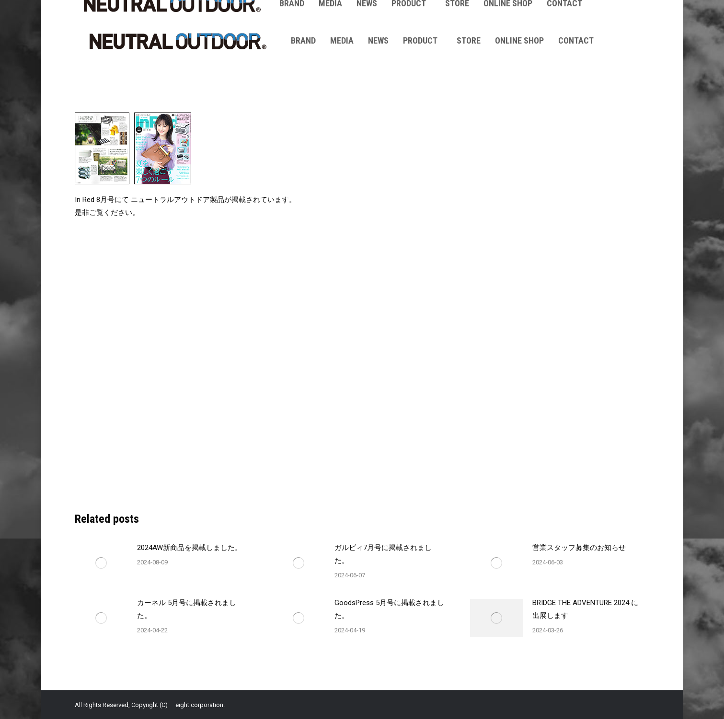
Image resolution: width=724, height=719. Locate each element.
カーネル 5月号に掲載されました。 (186, 609)
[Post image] (101, 563)
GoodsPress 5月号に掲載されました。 (389, 609)
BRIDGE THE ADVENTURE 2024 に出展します (585, 609)
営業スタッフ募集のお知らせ (579, 547)
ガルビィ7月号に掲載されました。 (383, 554)
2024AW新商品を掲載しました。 (189, 547)
